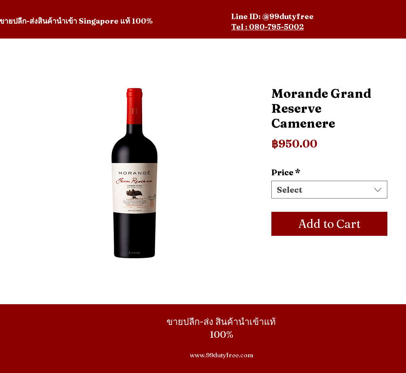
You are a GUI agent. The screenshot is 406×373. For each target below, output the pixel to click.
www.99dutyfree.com (221, 355)
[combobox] (329, 190)
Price (285, 172)
